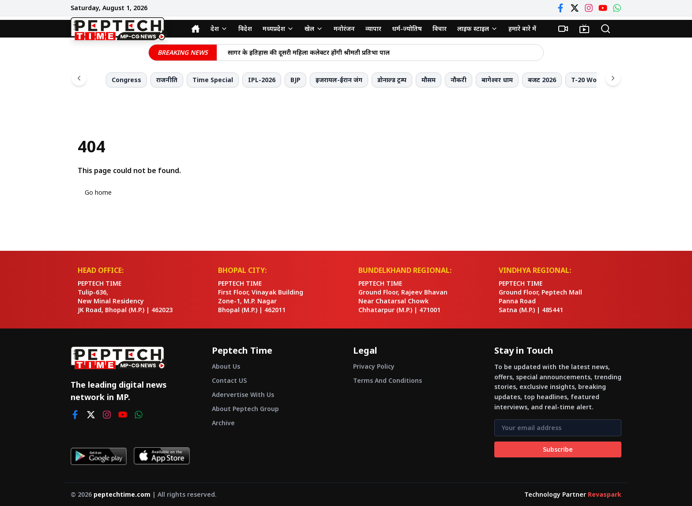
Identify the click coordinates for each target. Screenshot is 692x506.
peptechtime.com (122, 494)
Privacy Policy (374, 366)
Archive (223, 423)
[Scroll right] (613, 78)
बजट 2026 (542, 80)
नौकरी (458, 80)
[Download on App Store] (162, 456)
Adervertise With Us (243, 394)
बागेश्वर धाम (497, 80)
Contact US (229, 380)
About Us (226, 366)
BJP (295, 80)
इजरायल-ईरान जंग (339, 80)
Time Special (212, 80)
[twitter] (90, 414)
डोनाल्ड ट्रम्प (391, 80)
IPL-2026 (261, 80)
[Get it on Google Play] (99, 456)
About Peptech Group (245, 408)
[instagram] (106, 414)
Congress (126, 80)
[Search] (605, 29)
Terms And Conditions (387, 380)
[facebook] (75, 414)
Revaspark (604, 494)
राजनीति (166, 80)
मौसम (428, 80)
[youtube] (122, 414)
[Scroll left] (78, 78)
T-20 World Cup (595, 80)
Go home (98, 192)
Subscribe (558, 449)
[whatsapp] (138, 414)
